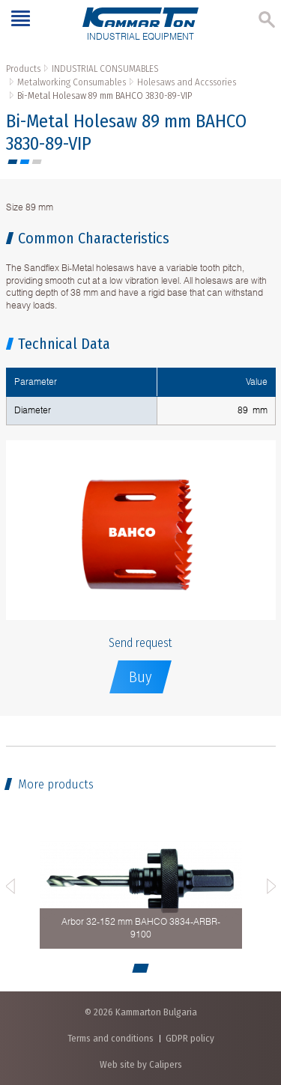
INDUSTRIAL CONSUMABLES (105, 68)
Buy (140, 677)
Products (23, 68)
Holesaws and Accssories (186, 82)
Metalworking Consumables (71, 82)
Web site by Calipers (141, 1064)
